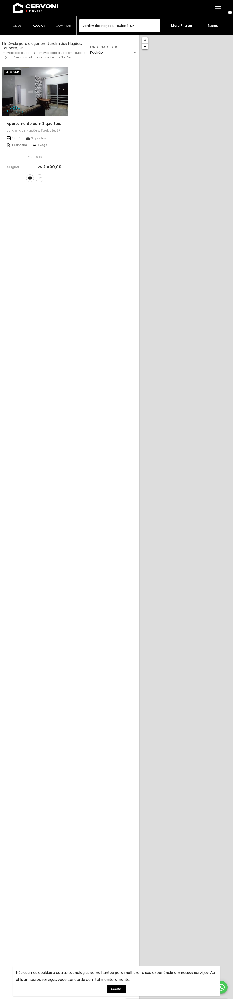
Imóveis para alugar (16, 53)
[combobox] (119, 25)
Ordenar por (103, 47)
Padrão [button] (96, 52)
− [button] (145, 46)
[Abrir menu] (218, 8)
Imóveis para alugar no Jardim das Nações (41, 57)
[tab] (16, 25)
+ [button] (145, 40)
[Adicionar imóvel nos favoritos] (30, 178)
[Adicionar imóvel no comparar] (39, 178)
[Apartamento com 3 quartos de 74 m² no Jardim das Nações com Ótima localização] (35, 91)
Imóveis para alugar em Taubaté (62, 53)
